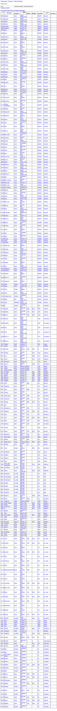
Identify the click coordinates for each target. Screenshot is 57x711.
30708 (2, 314)
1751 (28, 592)
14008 (2, 305)
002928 (39, 156)
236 (39, 467)
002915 (39, 126)
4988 (2, 521)
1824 (33, 538)
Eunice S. (6, 277)
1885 (28, 383)
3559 (39, 525)
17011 (2, 229)
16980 (2, 134)
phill (45, 467)
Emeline (6, 82)
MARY (6, 486)
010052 (39, 293)
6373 (2, 439)
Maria (5, 170)
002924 (39, 147)
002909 (39, 105)
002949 (39, 198)
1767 (28, 664)
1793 (28, 697)
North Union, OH (23, 252)
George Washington (7, 105)
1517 (39, 355)
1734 (28, 431)
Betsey (6, 58)
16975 (2, 115)
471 (39, 610)
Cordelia (6, 68)
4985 (2, 495)
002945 (39, 190)
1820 (33, 352)
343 (2, 501)
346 (2, 366)
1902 (33, 470)
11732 (2, 560)
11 (51, 327)
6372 (2, 431)
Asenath (6, 47)
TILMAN (6, 492)
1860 (28, 569)
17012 (2, 233)
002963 (39, 225)
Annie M (6, 501)
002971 (39, 240)
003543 (39, 286)
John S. (6, 130)
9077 (2, 448)
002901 (39, 86)
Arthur (6, 547)
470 (39, 605)
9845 (2, 473)
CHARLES (7, 467)
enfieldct (46, 345)
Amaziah (6, 28)
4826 (39, 624)
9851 (2, 492)
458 (39, 552)
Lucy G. (6, 159)
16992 (2, 170)
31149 (2, 677)
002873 (39, 24)
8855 (2, 628)
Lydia (5, 162)
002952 (39, 208)
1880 (33, 645)
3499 (39, 523)
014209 (39, 296)
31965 (2, 323)
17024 (2, 270)
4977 (2, 375)
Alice (5, 383)
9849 (2, 486)
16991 (2, 167)
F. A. (5, 86)
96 (38, 677)
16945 (2, 26)
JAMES (6, 483)
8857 (2, 633)
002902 (39, 89)
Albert (5, 21)
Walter (6, 255)
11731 (2, 556)
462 (39, 569)
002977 (39, 255)
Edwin (6, 76)
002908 (39, 101)
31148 (2, 674)
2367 (2, 427)
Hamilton (17, 10)
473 (39, 618)
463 (39, 574)
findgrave (46, 352)
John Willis (7, 134)
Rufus (5, 229)
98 (38, 694)
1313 (39, 336)
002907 (39, 97)
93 (38, 661)
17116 (2, 284)
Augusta (6, 50)
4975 (2, 373)
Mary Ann (6, 182)
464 (39, 578)
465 (39, 583)
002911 (39, 111)
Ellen (5, 620)
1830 (33, 375)
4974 (2, 502)
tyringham (46, 305)
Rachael (6, 215)
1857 (33, 349)
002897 (39, 79)
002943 (39, 185)
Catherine (6, 560)
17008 (2, 218)
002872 (39, 21)
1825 (33, 441)
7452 (2, 414)
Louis (5, 150)
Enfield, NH (23, 187)
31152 (2, 703)
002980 (39, 266)
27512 (2, 296)
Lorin (5, 147)
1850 (33, 411)
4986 (2, 508)
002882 (39, 47)
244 (39, 492)
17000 (2, 193)
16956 (2, 58)
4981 (2, 377)
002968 (39, 238)
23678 (2, 293)
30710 (2, 311)
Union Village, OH (23, 16)
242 (39, 486)
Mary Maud (7, 436)
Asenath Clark (7, 296)
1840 (39, 375)
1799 (28, 583)
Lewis (5, 578)
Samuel (6, 238)
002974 (39, 245)
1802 (28, 538)
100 (39, 305)
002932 (39, 167)
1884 (33, 355)
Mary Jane (6, 185)
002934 (39, 173)
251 (39, 498)
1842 (39, 378)
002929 (39, 159)
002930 (39, 162)
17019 (2, 252)
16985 (2, 150)
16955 (2, 55)
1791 (28, 414)
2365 (2, 510)
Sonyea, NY (23, 284)
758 (2, 516)
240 (39, 483)
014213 (39, 299)
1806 (28, 401)
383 (2, 441)
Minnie (6, 190)
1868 (28, 436)
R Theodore (7, 212)
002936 (39, 180)
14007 (2, 680)
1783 (39, 368)
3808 (39, 527)
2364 (2, 519)
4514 (2, 631)
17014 (2, 238)
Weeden (6, 686)
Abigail (6, 16)
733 (39, 643)
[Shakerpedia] (4, 1)
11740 (2, 596)
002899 (39, 82)
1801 (28, 439)
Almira (6, 24)
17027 (2, 281)
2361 (2, 535)
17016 (2, 242)
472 (39, 614)
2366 (2, 624)
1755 (28, 614)
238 (39, 476)
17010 (2, 225)
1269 (39, 314)
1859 (28, 370)
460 (39, 560)
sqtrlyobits (46, 363)
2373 (2, 458)
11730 (2, 552)
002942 (39, 182)
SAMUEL (6, 489)
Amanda (6, 26)
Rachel (6, 658)
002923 (39, 144)
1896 (28, 395)
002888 (39, 61)
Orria (5, 198)
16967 (2, 86)
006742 (39, 289)
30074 (2, 641)
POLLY (6, 645)
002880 (39, 39)
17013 (2, 236)
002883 (39, 50)
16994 (2, 177)
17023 (2, 268)
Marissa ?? (7, 173)
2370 (2, 527)
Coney (15, 498)
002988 (39, 281)
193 (39, 389)
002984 (39, 268)
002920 (39, 134)
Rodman (6, 225)
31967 (2, 332)
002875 (39, 28)
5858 (2, 464)
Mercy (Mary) (7, 180)
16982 (2, 140)
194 (39, 392)
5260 (2, 515)
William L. (7, 270)
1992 (39, 427)
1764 (28, 677)
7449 (2, 395)
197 (39, 411)
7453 (2, 420)
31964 (2, 318)
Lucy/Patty (7, 583)
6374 (2, 444)
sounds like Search (28, 6)
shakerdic (46, 349)
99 (38, 703)
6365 (2, 386)
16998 (2, 180)
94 (38, 667)
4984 (2, 378)
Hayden (16, 289)
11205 (2, 349)
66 (38, 637)
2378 (2, 620)
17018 (2, 249)
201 (39, 439)
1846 (28, 587)
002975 (39, 249)
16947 (2, 30)
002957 (39, 218)
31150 (2, 697)
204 (39, 448)
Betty (5, 556)
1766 (28, 420)
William (6, 262)
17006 (2, 212)
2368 (2, 361)
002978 (39, 258)
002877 (39, 30)
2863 (39, 519)
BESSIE (6, 618)
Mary (5, 177)
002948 (39, 196)
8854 (2, 363)
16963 (2, 79)
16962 (2, 76)
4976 (2, 504)
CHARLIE (7, 473)
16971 (2, 97)
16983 (2, 144)
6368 (2, 401)
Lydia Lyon (7, 506)
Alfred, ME (23, 91)
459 (39, 556)
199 (39, 423)
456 (39, 543)
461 (39, 565)
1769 (39, 366)
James (5, 119)
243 (39, 489)
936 (39, 664)
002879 (39, 36)
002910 (39, 108)
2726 (39, 515)
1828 (28, 308)
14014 (2, 670)
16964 (2, 82)
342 (2, 368)
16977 (2, 122)
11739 (2, 592)
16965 (2, 89)
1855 (33, 308)
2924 (39, 521)
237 (39, 473)
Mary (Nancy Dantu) (7, 655)
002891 (39, 68)
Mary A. (6, 377)
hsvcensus (46, 395)
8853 (2, 643)
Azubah (6, 373)
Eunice (6, 89)
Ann (5, 30)
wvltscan (46, 674)
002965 (39, 233)
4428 (39, 533)
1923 (33, 464)
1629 (2, 637)
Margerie (6, 164)
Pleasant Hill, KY (22, 464)
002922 (39, 140)
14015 (2, 686)
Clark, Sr (16, 521)
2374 (2, 344)
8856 (2, 645)
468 (39, 596)
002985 (39, 270)
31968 (2, 336)
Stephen (6, 242)
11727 (2, 538)
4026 (39, 529)
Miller (15, 293)
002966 (39, 236)
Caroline (6, 61)
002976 (39, 252)
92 (38, 658)
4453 (39, 535)
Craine (15, 441)
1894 (33, 628)
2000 (39, 436)
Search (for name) (19, 6)
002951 (39, 205)
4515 (2, 345)
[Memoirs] (10, 1)
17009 (2, 222)
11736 (2, 578)
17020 (2, 255)
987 (39, 700)
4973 (2, 371)
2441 (39, 495)
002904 (39, 93)
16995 (2, 182)
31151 (2, 683)
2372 (2, 533)
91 (38, 655)
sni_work (46, 538)
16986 (2, 153)
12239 (2, 690)
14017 (2, 706)
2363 (2, 531)
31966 (2, 327)
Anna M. (6, 36)
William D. (7, 268)
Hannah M (7, 111)
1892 (33, 618)
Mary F (6, 527)
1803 (28, 417)
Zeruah (6, 614)
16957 (2, 61)
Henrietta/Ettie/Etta (9, 569)
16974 (2, 111)
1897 (33, 633)
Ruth (5, 233)
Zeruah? (6, 273)
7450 (2, 398)
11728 (2, 543)
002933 (39, 170)
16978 (2, 126)
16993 (2, 173)
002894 (39, 74)
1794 (28, 311)
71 (38, 641)
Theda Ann (7, 245)
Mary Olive (7, 587)
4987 (2, 380)
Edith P (6, 510)
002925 (39, 150)
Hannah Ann (7, 408)
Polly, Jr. (6, 336)
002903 (39, 91)
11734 (2, 569)
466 (39, 587)
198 (39, 417)
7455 (2, 434)
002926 (39, 153)
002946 (39, 193)
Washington (7, 605)
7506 (2, 498)
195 (39, 398)
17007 (2, 215)
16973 (2, 108)
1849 (28, 601)
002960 (39, 222)
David (5, 74)
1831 (33, 378)
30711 (2, 308)
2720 (39, 513)
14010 (2, 652)
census (45, 344)
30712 (2, 664)
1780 (28, 349)
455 (39, 538)
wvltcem (46, 308)
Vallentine (16, 302)
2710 (39, 508)
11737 (2, 583)
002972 (39, 242)
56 (38, 631)
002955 (39, 215)
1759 (28, 411)
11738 (2, 587)
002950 (39, 201)
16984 (2, 147)
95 (38, 670)
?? (4, 305)
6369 (2, 405)
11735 (2, 574)
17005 (2, 208)
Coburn (16, 284)
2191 (39, 455)
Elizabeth (6, 386)
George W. (7, 97)
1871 (33, 377)
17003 (2, 201)
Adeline (6, 19)
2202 (39, 461)
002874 (39, 26)
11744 (2, 614)
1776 (28, 596)
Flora (5, 389)
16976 (2, 119)
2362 (2, 525)
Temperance (7, 680)
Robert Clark (7, 441)
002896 (39, 76)
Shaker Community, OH (23, 212)
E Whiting (6, 531)
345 (2, 513)
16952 (2, 47)
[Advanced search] (5, 7)
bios (45, 637)
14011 (2, 655)
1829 (33, 592)
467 (39, 592)
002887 (39, 58)
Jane (5, 122)
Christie (6, 318)
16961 (2, 74)
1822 (28, 565)
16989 (2, 162)
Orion (5, 196)
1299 (39, 323)
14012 (2, 661)
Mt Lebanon (7, 10)
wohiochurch (47, 641)
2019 (39, 441)
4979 (2, 355)
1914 (33, 637)
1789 (28, 552)
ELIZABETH (7, 476)
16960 (2, 71)
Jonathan (6, 137)
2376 (2, 451)
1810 (28, 441)
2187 (39, 451)
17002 (2, 198)
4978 (2, 352)
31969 (2, 341)
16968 (2, 91)
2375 (2, 455)
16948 (2, 33)
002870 (39, 16)
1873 (33, 311)
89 (38, 649)
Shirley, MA (23, 21)
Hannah (6, 108)
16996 (2, 185)
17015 (2, 240)
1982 (33, 314)
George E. (6, 101)
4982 (2, 359)
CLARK (16, 467)
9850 (2, 489)
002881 (39, 42)
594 (39, 633)
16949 (2, 36)
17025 (2, 266)
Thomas (6, 249)
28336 (2, 302)
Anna (5, 33)
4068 (39, 531)
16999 (2, 190)
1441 (39, 344)
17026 (2, 273)
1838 (39, 371)
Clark (15, 16)
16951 (2, 42)
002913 (39, 119)
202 (39, 444)
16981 (2, 137)
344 (2, 370)
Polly (5, 208)
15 (38, 345)
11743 (2, 610)
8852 (2, 618)
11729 (2, 547)
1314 (39, 341)
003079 (39, 284)
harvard (45, 383)
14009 (2, 649)
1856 (28, 366)
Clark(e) (16, 305)
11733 (2, 565)
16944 (2, 24)
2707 (39, 502)
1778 (28, 543)
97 (38, 683)
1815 (33, 359)
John (5, 126)
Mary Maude (7, 187)
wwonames (46, 318)
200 (39, 431)
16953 (2, 50)
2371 (2, 529)
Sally (5, 236)
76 (38, 645)
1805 (28, 368)
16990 (2, 164)
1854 (33, 373)
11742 (2, 605)
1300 (39, 327)
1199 (39, 311)
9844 (2, 467)
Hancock (12, 10)
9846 (2, 476)
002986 (39, 273)
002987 (39, 277)
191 (39, 383)
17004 (2, 205)
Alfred (6, 368)
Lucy (5, 153)
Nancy (6, 193)
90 (38, 652)
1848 (28, 498)
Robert (6, 222)
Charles (6, 65)
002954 (39, 212)
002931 (39, 164)
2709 (39, 506)
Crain (15, 286)
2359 (2, 523)
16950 (2, 39)
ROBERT (6, 633)
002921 (39, 137)
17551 (2, 286)
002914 (39, 122)
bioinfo (45, 366)
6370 (2, 411)
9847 (2, 479)
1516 (39, 352)
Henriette (6, 115)
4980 (2, 506)
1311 (39, 332)
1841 (39, 377)
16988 (2, 159)
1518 (39, 359)
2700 (39, 501)
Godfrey (16, 515)
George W (6, 361)
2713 (39, 510)
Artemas (6, 42)
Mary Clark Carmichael (7, 464)
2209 (39, 464)
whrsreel (46, 16)
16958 (2, 65)
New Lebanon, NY (22, 33)
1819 (33, 543)
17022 (2, 262)
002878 (39, 33)
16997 (2, 187)
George (6, 93)
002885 (39, 55)
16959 (2, 68)
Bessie (6, 55)
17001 (2, 196)
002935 (39, 177)
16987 (2, 156)
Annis (5, 39)
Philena (6, 205)
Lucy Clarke (7, 515)
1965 (28, 314)
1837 (33, 380)
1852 (33, 371)
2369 (2, 461)
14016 (2, 694)
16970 (2, 101)
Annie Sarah (7, 395)
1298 (39, 318)
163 (39, 363)
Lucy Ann (6, 156)
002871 (39, 19)
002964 (39, 229)
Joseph (6, 140)
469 (39, 601)
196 (39, 405)
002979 (39, 262)
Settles (15, 464)
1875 (28, 674)
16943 (2, 21)
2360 (2, 626)
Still (15, 299)
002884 (39, 53)
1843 (39, 380)
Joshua (6, 144)
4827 (39, 626)
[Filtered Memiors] (18, 1)
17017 (2, 245)
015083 (39, 302)
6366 (2, 389)
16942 (2, 19)
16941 (2, 16)
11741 (2, 601)
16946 (2, 28)
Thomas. (6, 252)
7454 (2, 423)
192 (39, 386)
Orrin (5, 533)
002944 (39, 187)
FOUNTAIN (7, 479)
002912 (39, 115)
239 (39, 479)
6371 (2, 417)
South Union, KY (23, 156)
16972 (2, 105)
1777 (28, 444)
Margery (6, 167)
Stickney (16, 296)
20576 (2, 289)
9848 (2, 483)
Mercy (6, 359)
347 (2, 436)
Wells (5, 258)
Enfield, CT (23, 28)
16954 (2, 53)
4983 (2, 470)
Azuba (6, 53)
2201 (39, 458)
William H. (7, 434)
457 (39, 547)
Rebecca (6, 218)
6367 (2, 392)
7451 (2, 408)
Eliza (5, 79)
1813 (39, 370)
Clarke (15, 281)
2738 (39, 516)
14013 (2, 667)
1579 (39, 361)
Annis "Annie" (7, 502)
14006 (2, 658)
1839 (39, 373)
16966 (2, 277)
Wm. (5, 266)
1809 (33, 504)
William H (6, 451)
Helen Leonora (8, 370)
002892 (39, 71)
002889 (39, 65)
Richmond (22, 10)
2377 (2, 622)
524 (39, 628)
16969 (2, 93)
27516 (2, 299)
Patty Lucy (7, 201)
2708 (39, 504)
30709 (2, 700)
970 (39, 690)
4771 (39, 620)
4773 (39, 622)
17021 (2, 258)
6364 (2, 383)
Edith (5, 519)
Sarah (5, 240)
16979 (2, 130)
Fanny (5, 91)
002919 (39, 130)
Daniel (6, 71)
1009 (39, 308)
